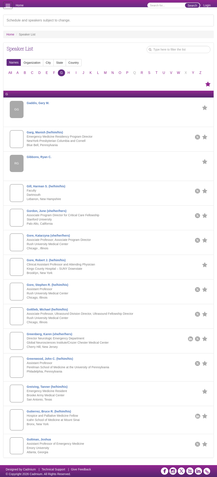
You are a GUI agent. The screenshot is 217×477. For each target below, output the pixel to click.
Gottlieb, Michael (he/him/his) (47, 309)
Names (13, 62)
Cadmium (29, 469)
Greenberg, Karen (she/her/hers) (49, 334)
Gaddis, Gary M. (38, 103)
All (10, 73)
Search (192, 5)
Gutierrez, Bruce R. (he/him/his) (49, 411)
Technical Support (53, 469)
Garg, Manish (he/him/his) (45, 132)
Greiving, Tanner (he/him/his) (47, 386)
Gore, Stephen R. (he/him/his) (47, 284)
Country (73, 62)
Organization (32, 62)
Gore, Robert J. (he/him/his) (46, 260)
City (48, 62)
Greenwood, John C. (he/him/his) (50, 358)
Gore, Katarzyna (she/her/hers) (48, 235)
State (59, 62)
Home (20, 5)
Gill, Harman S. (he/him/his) (46, 186)
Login (207, 5)
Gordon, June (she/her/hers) (46, 211)
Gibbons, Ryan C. (39, 157)
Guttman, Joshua (39, 439)
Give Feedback (81, 469)
